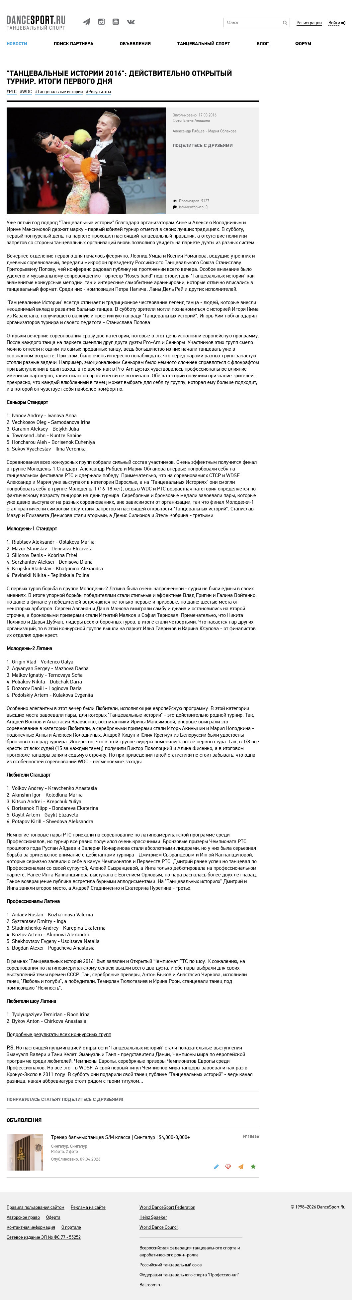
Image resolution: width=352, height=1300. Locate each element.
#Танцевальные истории (59, 91)
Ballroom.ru (150, 1285)
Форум (303, 44)
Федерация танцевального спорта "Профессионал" (189, 1275)
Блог (263, 44)
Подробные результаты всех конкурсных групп (59, 1034)
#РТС (12, 91)
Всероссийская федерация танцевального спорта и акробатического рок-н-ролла (189, 1251)
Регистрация (309, 23)
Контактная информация (31, 1227)
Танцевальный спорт (203, 44)
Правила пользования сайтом (35, 1207)
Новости (17, 44)
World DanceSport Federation (167, 1207)
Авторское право (23, 1217)
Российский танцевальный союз (170, 1265)
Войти (334, 23)
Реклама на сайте (88, 1207)
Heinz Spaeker (153, 1217)
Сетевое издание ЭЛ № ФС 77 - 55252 (44, 1237)
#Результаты (98, 91)
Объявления (135, 44)
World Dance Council (158, 1227)
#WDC (26, 91)
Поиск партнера (73, 44)
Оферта (53, 1217)
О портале (71, 1227)
